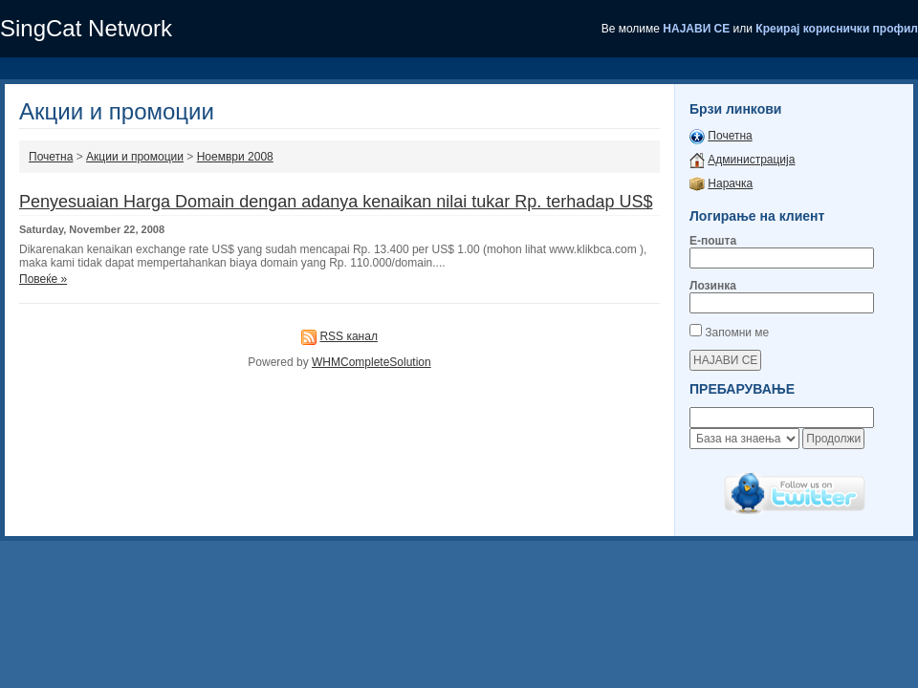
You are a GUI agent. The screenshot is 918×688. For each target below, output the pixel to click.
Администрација (751, 159)
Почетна (51, 156)
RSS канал (348, 336)
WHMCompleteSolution (371, 362)
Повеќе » (43, 279)
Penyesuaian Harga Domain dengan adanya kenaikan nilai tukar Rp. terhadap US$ (335, 201)
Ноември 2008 (235, 156)
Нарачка (730, 183)
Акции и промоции (135, 156)
